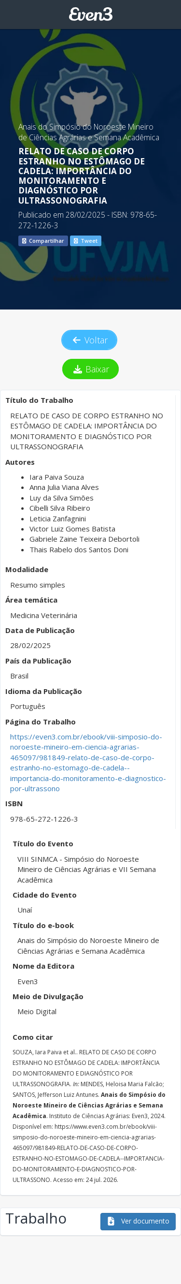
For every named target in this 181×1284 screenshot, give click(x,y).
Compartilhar (43, 240)
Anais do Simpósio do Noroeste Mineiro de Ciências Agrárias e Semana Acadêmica (88, 132)
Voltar (89, 340)
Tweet (85, 240)
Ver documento (138, 1220)
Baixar (90, 369)
